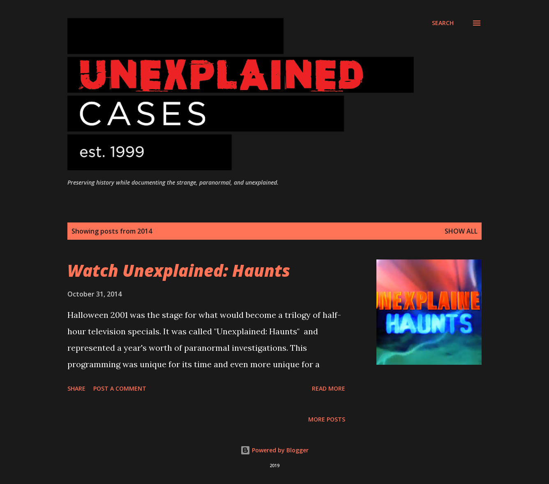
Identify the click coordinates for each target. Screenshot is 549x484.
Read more (328, 388)
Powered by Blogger (274, 450)
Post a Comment (119, 388)
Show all (461, 231)
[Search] (443, 23)
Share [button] (76, 388)
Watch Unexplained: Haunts (178, 270)
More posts (326, 419)
